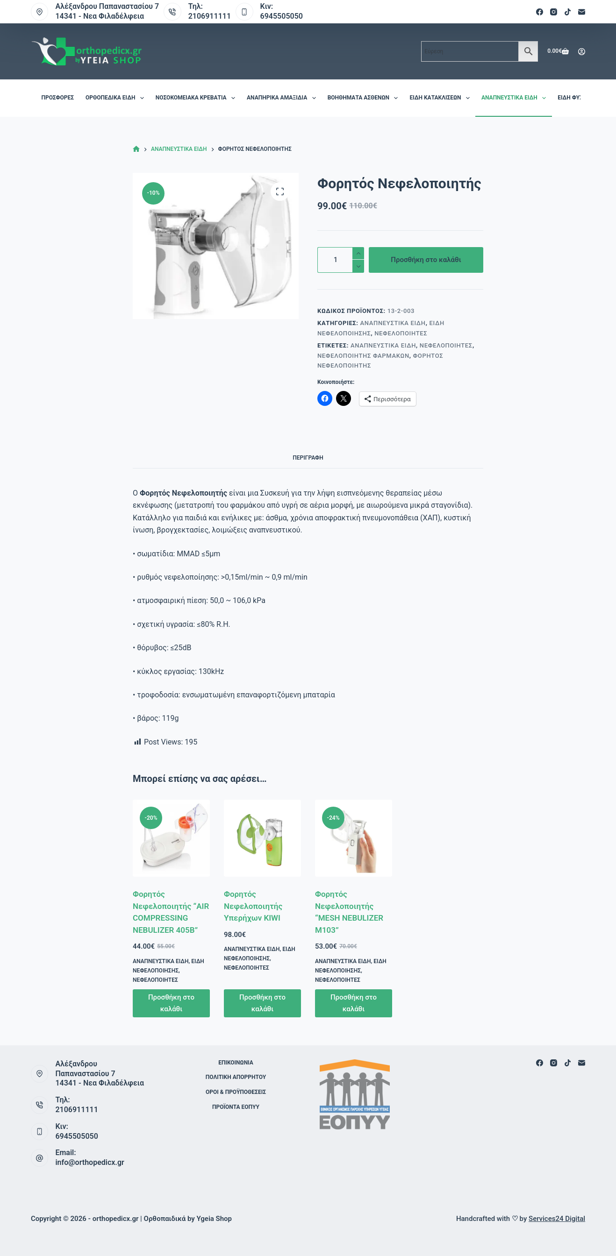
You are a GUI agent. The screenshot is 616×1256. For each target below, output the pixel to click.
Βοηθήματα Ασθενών (365, 98)
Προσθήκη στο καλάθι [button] (171, 1003)
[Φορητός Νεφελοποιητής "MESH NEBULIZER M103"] (353, 838)
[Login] (581, 51)
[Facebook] (539, 11)
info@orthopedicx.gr (89, 1162)
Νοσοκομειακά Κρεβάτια (197, 98)
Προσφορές (57, 97)
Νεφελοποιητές (400, 333)
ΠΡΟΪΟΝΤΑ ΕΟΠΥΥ (235, 1107)
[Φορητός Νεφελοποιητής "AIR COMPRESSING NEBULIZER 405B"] (171, 838)
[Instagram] (553, 11)
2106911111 (209, 16)
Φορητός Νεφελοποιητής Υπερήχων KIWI (253, 905)
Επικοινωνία (235, 1062)
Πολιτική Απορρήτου (236, 1077)
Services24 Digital (557, 1218)
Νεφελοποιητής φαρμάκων (363, 355)
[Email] (581, 11)
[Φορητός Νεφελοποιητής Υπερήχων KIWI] (262, 838)
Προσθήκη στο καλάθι (426, 259)
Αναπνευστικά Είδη (515, 98)
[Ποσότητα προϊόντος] (340, 260)
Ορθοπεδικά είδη (117, 98)
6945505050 (281, 16)
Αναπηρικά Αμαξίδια (283, 98)
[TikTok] (567, 11)
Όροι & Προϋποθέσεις (236, 1092)
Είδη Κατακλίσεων (441, 98)
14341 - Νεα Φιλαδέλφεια (99, 16)
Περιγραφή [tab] (308, 457)
